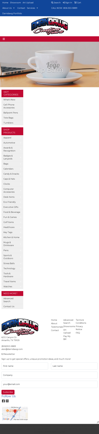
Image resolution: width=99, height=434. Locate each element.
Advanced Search (8, 300)
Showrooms (68, 326)
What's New (9, 100)
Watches (7, 286)
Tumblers (8, 123)
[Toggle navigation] (3, 39)
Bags (5, 164)
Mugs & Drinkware (8, 244)
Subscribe (8, 392)
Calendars (8, 169)
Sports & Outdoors (8, 257)
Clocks (6, 184)
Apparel (7, 138)
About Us (7, 8)
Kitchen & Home (11, 237)
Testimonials (56, 327)
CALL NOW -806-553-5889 (64, 8)
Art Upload (28, 2)
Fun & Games (10, 217)
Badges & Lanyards (8, 157)
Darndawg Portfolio (12, 13)
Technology (9, 268)
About (54, 323)
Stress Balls (9, 263)
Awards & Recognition (9, 149)
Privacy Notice (79, 328)
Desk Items (8, 197)
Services (31, 8)
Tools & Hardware (8, 275)
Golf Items (8, 222)
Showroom (15, 2)
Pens (5, 250)
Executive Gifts (10, 207)
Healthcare (9, 227)
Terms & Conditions (80, 321)
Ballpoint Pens (10, 113)
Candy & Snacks (11, 174)
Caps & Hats (9, 179)
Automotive (9, 143)
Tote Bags (8, 118)
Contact (21, 8)
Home (5, 2)
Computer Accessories (9, 190)
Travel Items (9, 281)
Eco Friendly (9, 202)
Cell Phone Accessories (9, 106)
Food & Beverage (11, 212)
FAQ (78, 333)
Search (56, 2)
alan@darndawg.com (12, 349)
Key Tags (7, 232)
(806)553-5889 (8, 346)
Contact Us (8, 306)
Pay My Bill (66, 337)
